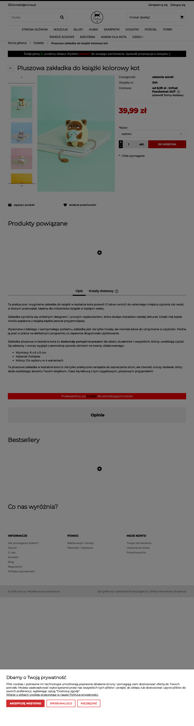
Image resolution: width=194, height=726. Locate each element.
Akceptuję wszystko (25, 703)
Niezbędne (89, 703)
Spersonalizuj (61, 703)
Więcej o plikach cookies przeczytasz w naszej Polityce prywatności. (52, 695)
